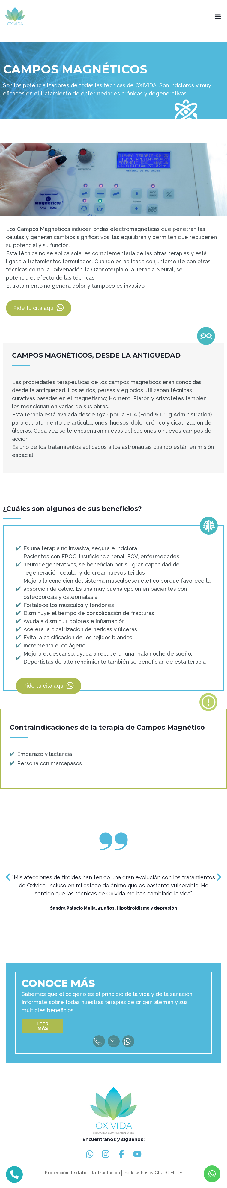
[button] (218, 17)
